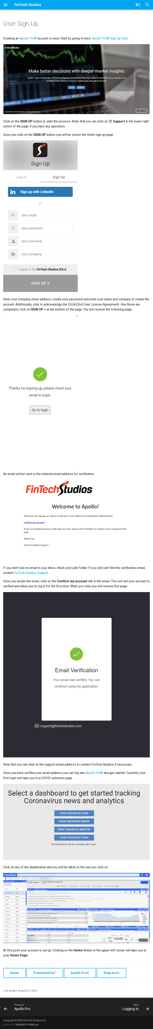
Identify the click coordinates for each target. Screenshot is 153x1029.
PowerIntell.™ (44, 973)
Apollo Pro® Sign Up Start (110, 38)
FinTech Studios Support (31, 573)
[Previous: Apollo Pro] (18, 1006)
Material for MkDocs (27, 1024)
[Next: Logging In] (135, 1006)
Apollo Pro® (28, 38)
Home (14, 973)
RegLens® (112, 973)
